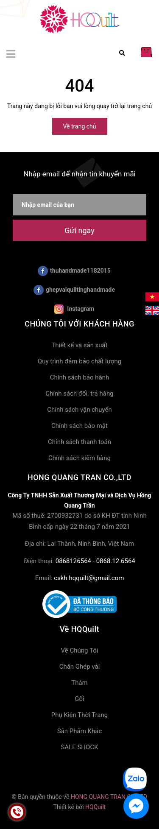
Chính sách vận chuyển (79, 409)
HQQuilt (95, 807)
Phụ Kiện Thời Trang (79, 715)
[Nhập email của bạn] (79, 204)
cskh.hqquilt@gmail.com (89, 578)
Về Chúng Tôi (79, 650)
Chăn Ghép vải (79, 666)
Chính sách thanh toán (79, 442)
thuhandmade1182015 (74, 271)
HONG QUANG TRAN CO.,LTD (109, 796)
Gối (79, 699)
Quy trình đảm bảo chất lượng (79, 361)
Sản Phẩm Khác (79, 731)
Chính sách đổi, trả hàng (79, 393)
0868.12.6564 (115, 561)
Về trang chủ (79, 126)
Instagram (74, 309)
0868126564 (73, 561)
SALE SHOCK (79, 747)
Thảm (79, 683)
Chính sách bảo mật (79, 426)
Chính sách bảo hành (79, 377)
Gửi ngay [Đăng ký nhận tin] (79, 230)
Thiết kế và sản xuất (79, 345)
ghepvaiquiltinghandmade (74, 290)
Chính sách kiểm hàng (79, 458)
